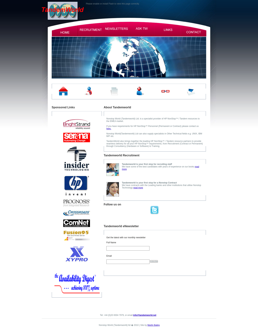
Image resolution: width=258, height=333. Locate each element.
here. (108, 128)
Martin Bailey (154, 325)
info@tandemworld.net (144, 315)
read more (138, 187)
